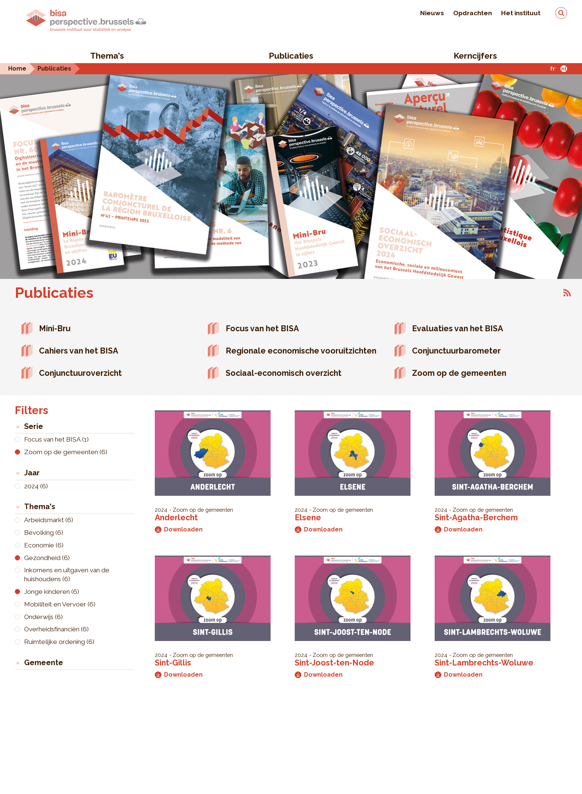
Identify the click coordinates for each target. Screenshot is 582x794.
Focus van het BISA (262, 328)
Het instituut (520, 13)
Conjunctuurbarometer (456, 350)
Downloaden (179, 529)
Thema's (107, 56)
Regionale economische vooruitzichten (301, 350)
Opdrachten (472, 13)
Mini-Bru (55, 328)
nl (563, 68)
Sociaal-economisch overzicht (283, 373)
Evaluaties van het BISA (457, 328)
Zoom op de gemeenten (459, 373)
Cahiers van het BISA (78, 350)
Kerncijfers (475, 56)
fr (552, 68)
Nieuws (432, 13)
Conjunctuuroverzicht (80, 373)
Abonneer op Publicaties (567, 292)
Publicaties (291, 56)
